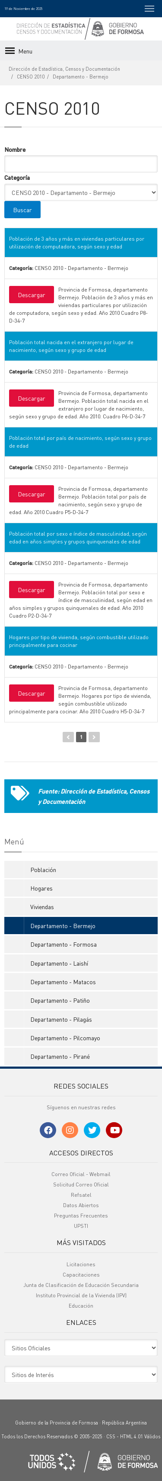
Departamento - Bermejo (80, 77)
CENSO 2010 (30, 77)
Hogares (41, 888)
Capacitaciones (81, 1274)
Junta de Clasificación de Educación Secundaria (81, 1285)
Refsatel (81, 1195)
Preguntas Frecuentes (81, 1215)
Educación (81, 1305)
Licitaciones (81, 1264)
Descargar (31, 294)
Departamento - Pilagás (61, 1019)
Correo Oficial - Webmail (81, 1174)
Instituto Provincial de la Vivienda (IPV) (81, 1295)
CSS (110, 1437)
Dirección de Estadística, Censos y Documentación (64, 69)
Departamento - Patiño (60, 1000)
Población (43, 869)
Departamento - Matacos (63, 981)
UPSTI (81, 1226)
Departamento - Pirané (60, 1056)
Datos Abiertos (81, 1205)
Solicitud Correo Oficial (81, 1184)
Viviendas (42, 906)
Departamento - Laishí (59, 963)
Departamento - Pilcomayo (65, 1038)
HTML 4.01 (131, 1437)
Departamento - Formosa (63, 944)
